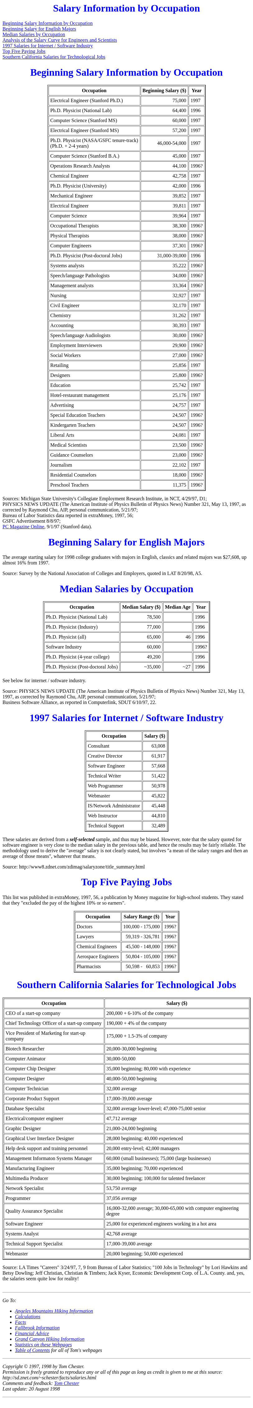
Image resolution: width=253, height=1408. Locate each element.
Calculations (27, 1316)
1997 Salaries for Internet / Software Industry (47, 45)
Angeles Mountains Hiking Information (54, 1311)
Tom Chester (66, 1383)
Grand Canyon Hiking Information (50, 1339)
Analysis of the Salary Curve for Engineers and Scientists (59, 40)
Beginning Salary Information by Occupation (47, 23)
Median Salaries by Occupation (33, 34)
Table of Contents (32, 1350)
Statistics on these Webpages (43, 1344)
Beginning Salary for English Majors (39, 28)
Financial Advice (32, 1333)
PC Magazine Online (23, 526)
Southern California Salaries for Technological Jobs (53, 56)
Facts (20, 1322)
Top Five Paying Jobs (23, 51)
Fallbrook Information (37, 1327)
